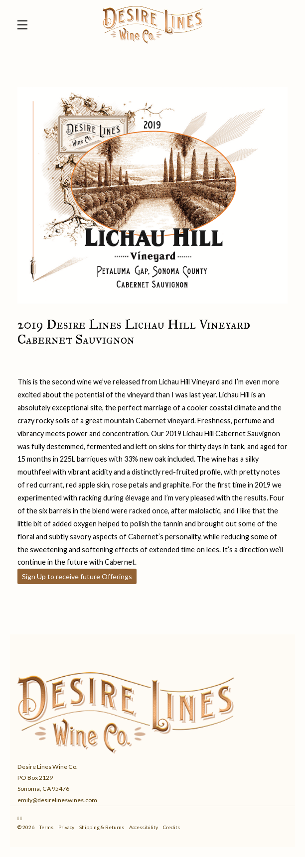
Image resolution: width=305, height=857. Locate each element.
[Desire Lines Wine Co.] (152, 710)
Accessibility (143, 827)
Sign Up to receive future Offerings (77, 576)
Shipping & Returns (101, 827)
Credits (171, 827)
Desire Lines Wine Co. (152, 25)
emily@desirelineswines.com (57, 800)
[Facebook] (21, 818)
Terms (46, 827)
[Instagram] (18, 818)
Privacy (66, 827)
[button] (24, 25)
